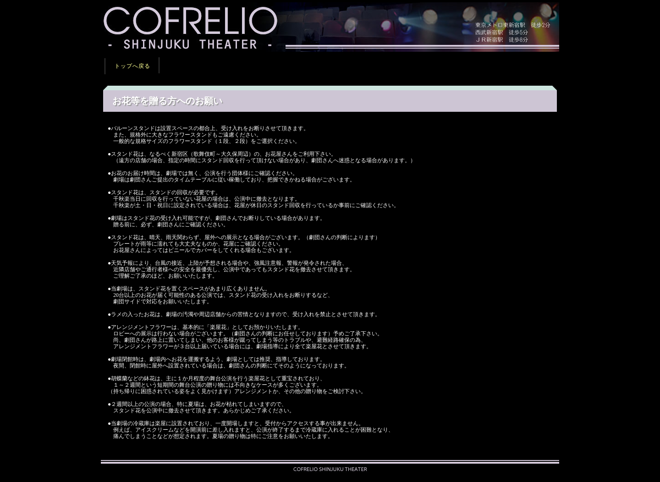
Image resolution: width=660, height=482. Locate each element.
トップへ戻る (132, 66)
